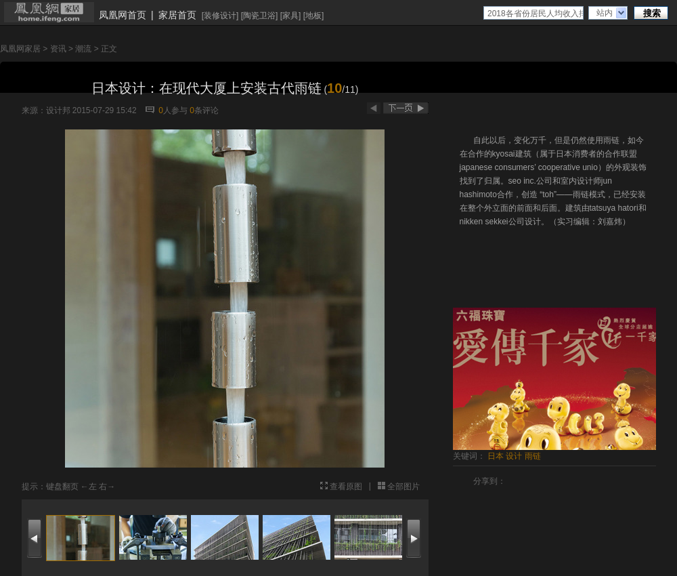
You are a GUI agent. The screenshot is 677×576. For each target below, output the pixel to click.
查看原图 (346, 486)
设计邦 (58, 110)
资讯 (58, 49)
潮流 (83, 49)
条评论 (204, 110)
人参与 (173, 110)
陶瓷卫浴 (259, 15)
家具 (290, 15)
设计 (514, 456)
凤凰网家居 (20, 49)
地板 (313, 15)
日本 (495, 456)
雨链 (533, 456)
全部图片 (403, 486)
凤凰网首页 (122, 14)
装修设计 (220, 15)
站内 (604, 13)
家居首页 (177, 14)
